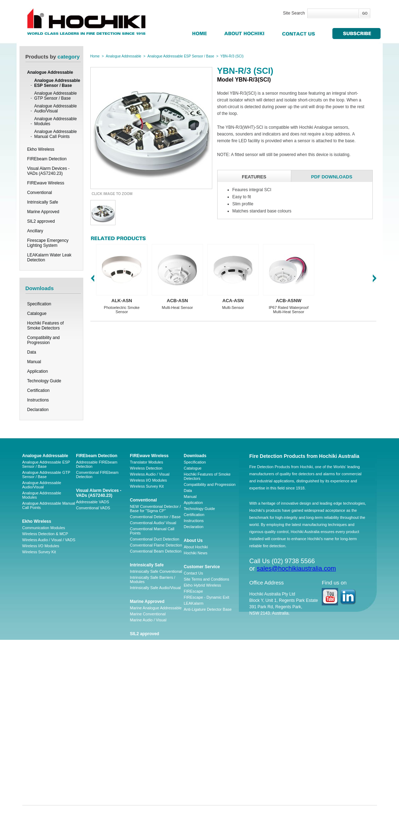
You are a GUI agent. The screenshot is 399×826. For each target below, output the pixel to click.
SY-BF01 (138, 781)
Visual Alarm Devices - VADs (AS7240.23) (99, 493)
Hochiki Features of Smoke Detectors (45, 326)
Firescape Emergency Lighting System (152, 665)
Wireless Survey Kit (39, 552)
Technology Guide (44, 380)
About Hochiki (196, 547)
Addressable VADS (92, 502)
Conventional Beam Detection (156, 551)
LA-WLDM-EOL (143, 739)
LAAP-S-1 (138, 715)
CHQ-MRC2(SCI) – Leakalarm (156, 787)
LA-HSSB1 (139, 775)
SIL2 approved (144, 633)
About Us (193, 540)
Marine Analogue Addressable (156, 608)
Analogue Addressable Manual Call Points (55, 134)
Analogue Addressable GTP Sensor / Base (55, 96)
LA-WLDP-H (141, 769)
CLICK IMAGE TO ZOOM (112, 194)
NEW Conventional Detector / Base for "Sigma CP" (155, 508)
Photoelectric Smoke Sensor (122, 309)
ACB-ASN (177, 300)
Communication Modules (43, 528)
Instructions (38, 400)
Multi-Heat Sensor (177, 307)
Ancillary (139, 647)
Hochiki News (196, 553)
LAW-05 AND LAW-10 (149, 727)
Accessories (140, 684)
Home (95, 56)
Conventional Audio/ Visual (153, 523)
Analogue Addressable (123, 56)
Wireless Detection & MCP (45, 534)
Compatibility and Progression (43, 340)
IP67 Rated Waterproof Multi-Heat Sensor (288, 309)
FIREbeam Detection (97, 455)
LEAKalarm (194, 603)
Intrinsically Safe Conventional (156, 571)
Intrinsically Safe (147, 564)
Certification (38, 390)
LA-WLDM (139, 721)
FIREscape (193, 591)
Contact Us (193, 573)
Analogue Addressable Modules (55, 121)
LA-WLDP (138, 733)
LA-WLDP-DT (142, 763)
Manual (34, 361)
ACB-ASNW (288, 300)
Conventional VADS (93, 508)
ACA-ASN (233, 300)
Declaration (38, 409)
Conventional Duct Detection (154, 539)
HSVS (135, 745)
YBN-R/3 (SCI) (232, 56)
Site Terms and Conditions (206, 579)
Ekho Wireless (36, 521)
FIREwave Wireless (149, 455)
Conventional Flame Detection (156, 545)
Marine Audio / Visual (148, 620)
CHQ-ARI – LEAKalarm (150, 751)
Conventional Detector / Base (155, 517)
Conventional (143, 500)
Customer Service (202, 566)
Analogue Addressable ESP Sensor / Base (57, 83)
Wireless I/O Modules (41, 546)
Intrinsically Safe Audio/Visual (155, 588)
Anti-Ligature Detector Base (208, 609)
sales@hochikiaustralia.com (296, 568)
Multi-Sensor (233, 307)
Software (137, 690)
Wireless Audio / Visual (150, 474)
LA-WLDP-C (141, 757)
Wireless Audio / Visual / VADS (48, 540)
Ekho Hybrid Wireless (202, 585)
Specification (39, 303)
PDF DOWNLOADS (331, 176)
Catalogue (37, 313)
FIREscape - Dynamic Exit (206, 597)
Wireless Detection (146, 468)
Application (37, 371)
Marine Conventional (148, 614)
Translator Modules (146, 462)
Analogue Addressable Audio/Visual (55, 108)
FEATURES (254, 176)
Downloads (195, 455)
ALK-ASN (121, 300)
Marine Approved (147, 601)
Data (31, 352)
